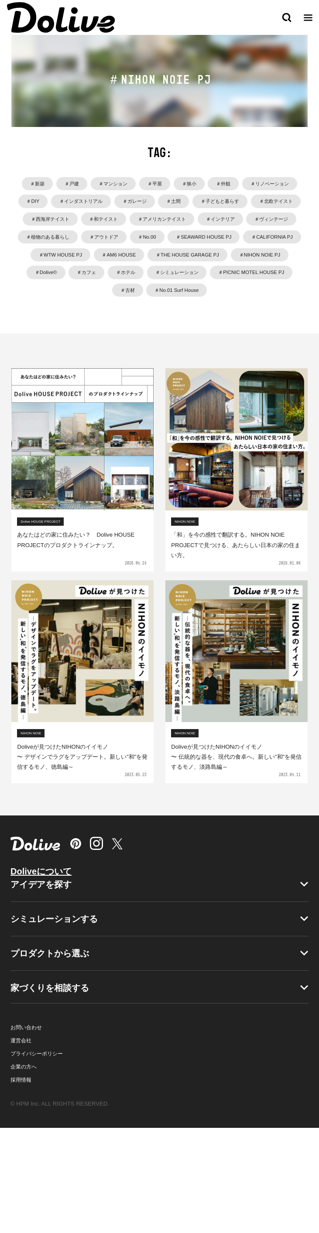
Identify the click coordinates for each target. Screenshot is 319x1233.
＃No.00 (141, 301)
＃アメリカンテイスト (235, 255)
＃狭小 (264, 186)
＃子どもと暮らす (176, 232)
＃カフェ (88, 369)
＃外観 (51, 208)
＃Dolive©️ (259, 346)
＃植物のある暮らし (231, 277)
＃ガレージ (57, 232)
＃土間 (111, 232)
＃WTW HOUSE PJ (164, 323)
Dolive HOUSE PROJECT (40, 627)
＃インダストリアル (246, 208)
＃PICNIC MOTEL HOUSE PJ (92, 392)
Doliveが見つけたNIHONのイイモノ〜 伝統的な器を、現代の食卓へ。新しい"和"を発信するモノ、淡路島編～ (236, 862)
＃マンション (160, 186)
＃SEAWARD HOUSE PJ (219, 301)
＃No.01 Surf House (242, 392)
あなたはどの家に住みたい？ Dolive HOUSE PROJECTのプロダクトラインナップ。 (75, 645)
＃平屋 (217, 186)
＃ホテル (142, 369)
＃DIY (180, 208)
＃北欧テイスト (254, 232)
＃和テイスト (153, 255)
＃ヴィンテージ (149, 277)
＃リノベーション (116, 208)
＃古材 (174, 392)
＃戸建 (101, 186)
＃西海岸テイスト (77, 255)
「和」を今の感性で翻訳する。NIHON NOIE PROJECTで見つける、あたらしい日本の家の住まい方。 (235, 650)
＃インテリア (77, 277)
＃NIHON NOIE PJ (188, 346)
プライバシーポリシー (36, 1159)
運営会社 (20, 1146)
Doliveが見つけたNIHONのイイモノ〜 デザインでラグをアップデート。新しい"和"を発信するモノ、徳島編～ (82, 862)
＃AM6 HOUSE (245, 323)
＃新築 (54, 186)
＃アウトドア (82, 301)
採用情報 (20, 1185)
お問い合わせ (26, 1133)
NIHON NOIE (185, 627)
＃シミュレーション (213, 369)
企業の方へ (23, 1172)
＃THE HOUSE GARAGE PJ (89, 346)
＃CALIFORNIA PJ (79, 323)
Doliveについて (41, 976)
